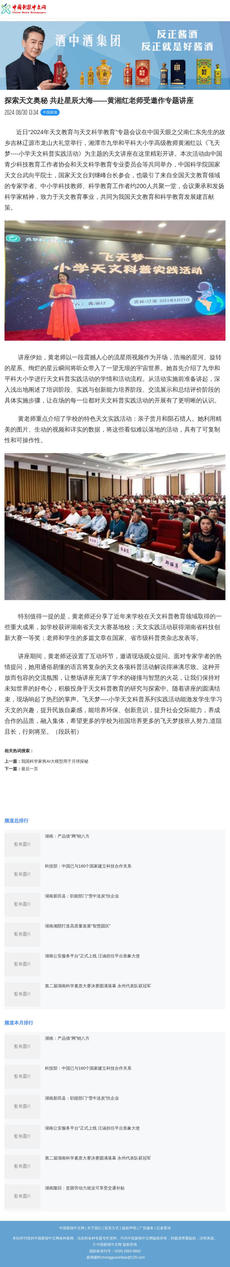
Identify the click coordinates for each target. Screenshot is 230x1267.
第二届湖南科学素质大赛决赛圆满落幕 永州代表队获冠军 (98, 985)
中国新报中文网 (23, 9)
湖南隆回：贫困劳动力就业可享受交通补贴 (85, 1188)
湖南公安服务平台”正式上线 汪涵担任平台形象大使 (92, 955)
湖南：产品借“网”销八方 (67, 836)
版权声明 (129, 1228)
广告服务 (146, 1228)
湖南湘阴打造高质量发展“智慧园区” (78, 926)
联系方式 (112, 1228)
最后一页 (29, 768)
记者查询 (163, 1228)
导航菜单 (222, 9)
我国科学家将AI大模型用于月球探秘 (54, 761)
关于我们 (94, 1228)
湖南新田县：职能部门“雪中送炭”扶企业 (82, 896)
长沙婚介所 (0, 1254)
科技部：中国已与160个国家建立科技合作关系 (88, 866)
